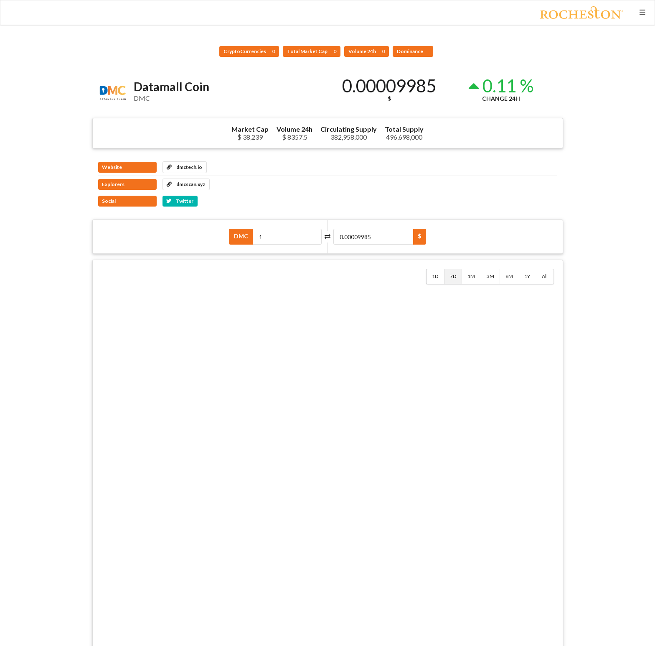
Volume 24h (366, 51)
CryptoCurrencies (249, 51)
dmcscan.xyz (186, 184)
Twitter (179, 201)
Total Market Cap (311, 51)
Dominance (410, 51)
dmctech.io (184, 167)
